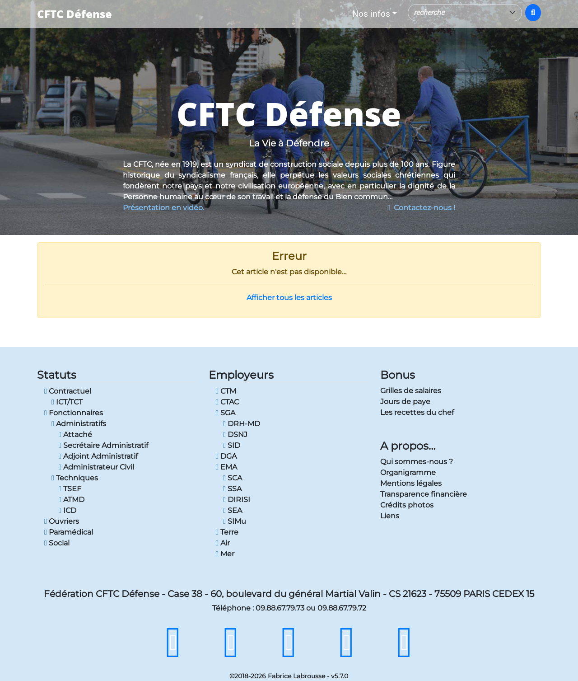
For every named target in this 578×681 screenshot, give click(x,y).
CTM (226, 391)
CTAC (227, 402)
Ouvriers (61, 521)
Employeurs (241, 374)
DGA (226, 456)
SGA (225, 413)
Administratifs (78, 423)
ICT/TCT (67, 402)
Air (223, 543)
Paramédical (68, 532)
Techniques (74, 478)
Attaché (75, 434)
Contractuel (67, 391)
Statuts (56, 374)
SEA (232, 510)
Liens (389, 516)
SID (231, 445)
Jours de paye (405, 401)
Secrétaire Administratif (103, 445)
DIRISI (236, 499)
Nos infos (371, 14)
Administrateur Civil (96, 467)
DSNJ (235, 434)
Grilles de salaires (410, 390)
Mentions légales (411, 483)
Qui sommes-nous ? (416, 461)
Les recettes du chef (417, 412)
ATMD (71, 499)
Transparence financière (423, 494)
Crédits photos (407, 505)
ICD (67, 510)
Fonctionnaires (73, 413)
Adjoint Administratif (98, 456)
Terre (227, 532)
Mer (225, 553)
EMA (226, 467)
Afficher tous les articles (289, 297)
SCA (232, 478)
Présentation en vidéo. (163, 207)
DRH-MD (241, 423)
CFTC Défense (74, 13)
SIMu (234, 521)
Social (57, 543)
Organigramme (408, 472)
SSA (232, 488)
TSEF (70, 488)
